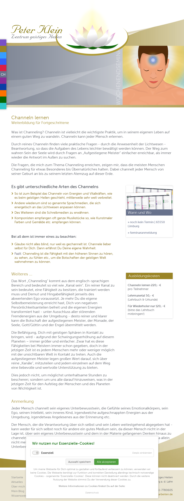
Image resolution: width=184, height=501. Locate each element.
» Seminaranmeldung (142, 232)
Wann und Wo (139, 212)
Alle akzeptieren (106, 461)
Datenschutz (92, 492)
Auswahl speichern (79, 461)
